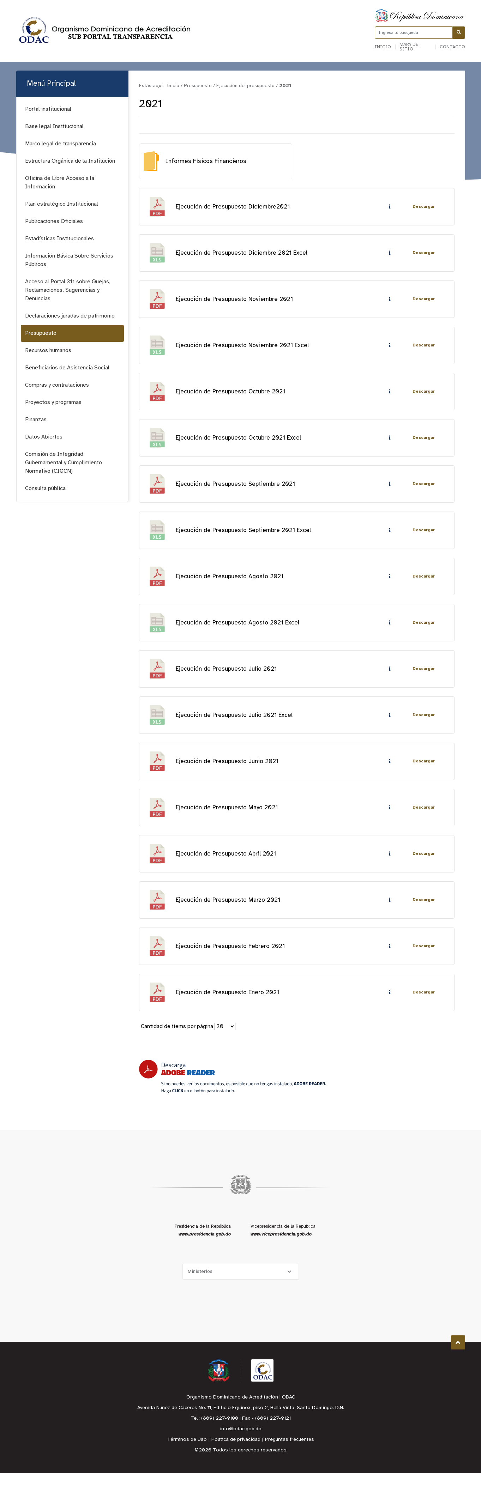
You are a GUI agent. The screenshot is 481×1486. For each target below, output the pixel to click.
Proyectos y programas (53, 402)
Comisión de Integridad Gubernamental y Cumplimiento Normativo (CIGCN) (63, 462)
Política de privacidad (235, 1452)
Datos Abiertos (43, 437)
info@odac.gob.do (240, 1441)
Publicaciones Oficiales (54, 221)
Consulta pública (45, 488)
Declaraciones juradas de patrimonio (70, 316)
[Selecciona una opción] (240, 1284)
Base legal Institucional (54, 126)
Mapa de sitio (408, 47)
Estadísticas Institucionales (59, 239)
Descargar (423, 207)
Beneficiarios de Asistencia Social (67, 368)
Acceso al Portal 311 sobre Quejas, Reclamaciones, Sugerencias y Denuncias (67, 290)
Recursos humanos (48, 351)
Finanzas (36, 420)
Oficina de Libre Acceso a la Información (59, 182)
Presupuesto (40, 333)
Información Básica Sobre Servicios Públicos (69, 260)
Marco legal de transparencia (60, 144)
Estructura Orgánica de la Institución (70, 161)
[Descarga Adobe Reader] (232, 1089)
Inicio (383, 47)
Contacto (452, 47)
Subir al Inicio (458, 1355)
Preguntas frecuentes (289, 1452)
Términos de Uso (187, 1452)
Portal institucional (48, 109)
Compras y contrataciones (57, 385)
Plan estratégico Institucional (61, 204)
